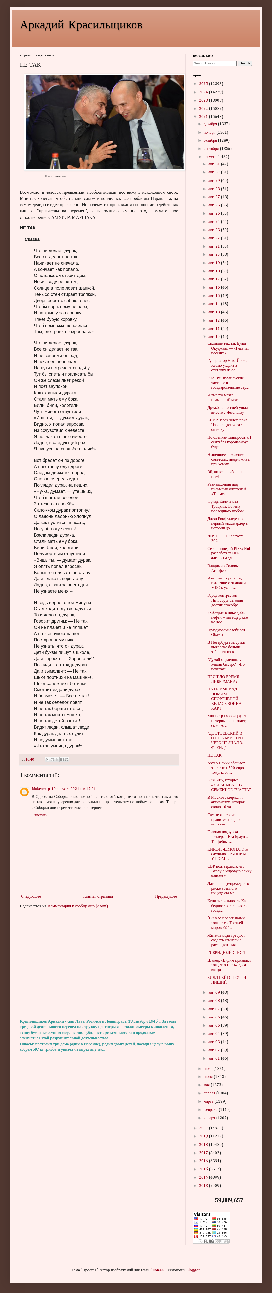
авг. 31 (214, 164)
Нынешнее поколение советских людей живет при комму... (229, 459)
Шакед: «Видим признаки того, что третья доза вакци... (229, 965)
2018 (204, 1145)
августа (210, 157)
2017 (204, 1153)
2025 (204, 84)
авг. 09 (214, 993)
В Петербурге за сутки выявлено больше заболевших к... (226, 647)
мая (207, 1085)
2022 (204, 109)
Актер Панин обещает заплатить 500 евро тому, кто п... (226, 768)
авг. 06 (214, 1017)
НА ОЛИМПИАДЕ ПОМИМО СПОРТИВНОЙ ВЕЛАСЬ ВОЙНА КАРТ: (224, 699)
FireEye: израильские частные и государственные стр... (228, 383)
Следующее (31, 897)
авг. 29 (214, 181)
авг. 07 (214, 1009)
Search (245, 63)
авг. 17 (214, 279)
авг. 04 (214, 1034)
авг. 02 (214, 1050)
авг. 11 (214, 329)
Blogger (193, 1270)
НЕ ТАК (214, 756)
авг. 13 (214, 312)
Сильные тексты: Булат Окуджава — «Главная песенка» (228, 348)
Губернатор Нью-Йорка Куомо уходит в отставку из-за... (227, 365)
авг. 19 (214, 263)
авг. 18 (214, 271)
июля (208, 1069)
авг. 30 (214, 172)
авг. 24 (214, 222)
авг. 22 (214, 238)
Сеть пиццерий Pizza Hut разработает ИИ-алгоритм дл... (228, 553)
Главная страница (98, 897)
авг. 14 (214, 304)
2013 (204, 1186)
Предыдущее (166, 897)
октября (211, 141)
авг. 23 (214, 230)
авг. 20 (214, 255)
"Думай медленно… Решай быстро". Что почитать (226, 664)
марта (209, 1102)
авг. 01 (214, 1059)
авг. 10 (214, 337)
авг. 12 (214, 321)
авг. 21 (214, 246)
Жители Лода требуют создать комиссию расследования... (226, 940)
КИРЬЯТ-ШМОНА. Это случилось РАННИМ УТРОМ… (227, 854)
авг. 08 (214, 1001)
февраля (211, 1110)
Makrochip (41, 789)
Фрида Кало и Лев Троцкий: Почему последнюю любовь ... (227, 506)
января (210, 1118)
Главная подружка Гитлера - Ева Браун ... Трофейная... (227, 837)
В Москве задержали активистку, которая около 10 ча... (226, 802)
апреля (210, 1093)
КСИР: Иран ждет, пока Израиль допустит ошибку (227, 425)
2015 (204, 1169)
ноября (210, 133)
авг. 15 (214, 296)
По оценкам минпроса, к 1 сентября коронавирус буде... (229, 442)
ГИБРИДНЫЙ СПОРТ (226, 953)
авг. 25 (214, 214)
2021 (204, 117)
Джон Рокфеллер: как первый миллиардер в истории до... (227, 523)
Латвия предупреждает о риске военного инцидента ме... (228, 888)
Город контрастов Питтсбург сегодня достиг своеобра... (225, 600)
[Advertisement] (99, 964)
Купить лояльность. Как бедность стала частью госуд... (228, 905)
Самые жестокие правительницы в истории (223, 819)
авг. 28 (214, 189)
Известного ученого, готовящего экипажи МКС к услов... (226, 583)
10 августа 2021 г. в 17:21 (73, 789)
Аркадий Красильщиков (81, 23)
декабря (211, 124)
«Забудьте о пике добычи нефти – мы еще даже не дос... (228, 617)
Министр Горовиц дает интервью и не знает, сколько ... (226, 721)
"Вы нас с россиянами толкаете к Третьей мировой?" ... (226, 923)
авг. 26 (214, 205)
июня (209, 1077)
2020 (204, 1128)
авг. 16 (214, 288)
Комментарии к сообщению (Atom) (78, 906)
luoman (157, 1270)
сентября (212, 149)
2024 (204, 92)
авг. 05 (214, 1026)
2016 (204, 1161)
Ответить (39, 815)
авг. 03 (214, 1042)
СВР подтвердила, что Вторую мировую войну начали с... (229, 871)
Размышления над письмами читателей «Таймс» (226, 489)
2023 (204, 101)
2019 (204, 1136)
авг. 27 (214, 197)
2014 (204, 1178)
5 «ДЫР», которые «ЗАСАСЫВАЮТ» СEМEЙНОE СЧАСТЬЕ (229, 785)
